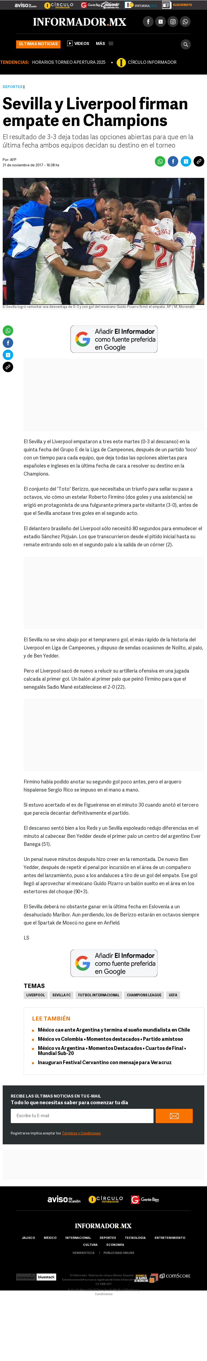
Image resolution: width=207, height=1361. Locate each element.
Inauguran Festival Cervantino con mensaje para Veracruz (105, 1062)
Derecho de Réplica (110, 1290)
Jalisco (28, 1238)
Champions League (144, 995)
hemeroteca (84, 1253)
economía (115, 1245)
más (104, 44)
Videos (78, 43)
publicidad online (118, 1253)
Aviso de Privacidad (81, 1290)
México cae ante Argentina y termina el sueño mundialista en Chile (114, 1030)
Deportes (13, 87)
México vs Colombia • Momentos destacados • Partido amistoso (110, 1039)
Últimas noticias (38, 44)
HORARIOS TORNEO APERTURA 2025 (68, 63)
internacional (78, 1238)
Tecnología (135, 1238)
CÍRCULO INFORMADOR (152, 63)
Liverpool (35, 995)
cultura (90, 1245)
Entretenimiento (170, 1238)
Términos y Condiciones (81, 1133)
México (50, 1238)
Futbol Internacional (98, 995)
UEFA (173, 995)
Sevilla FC (61, 995)
